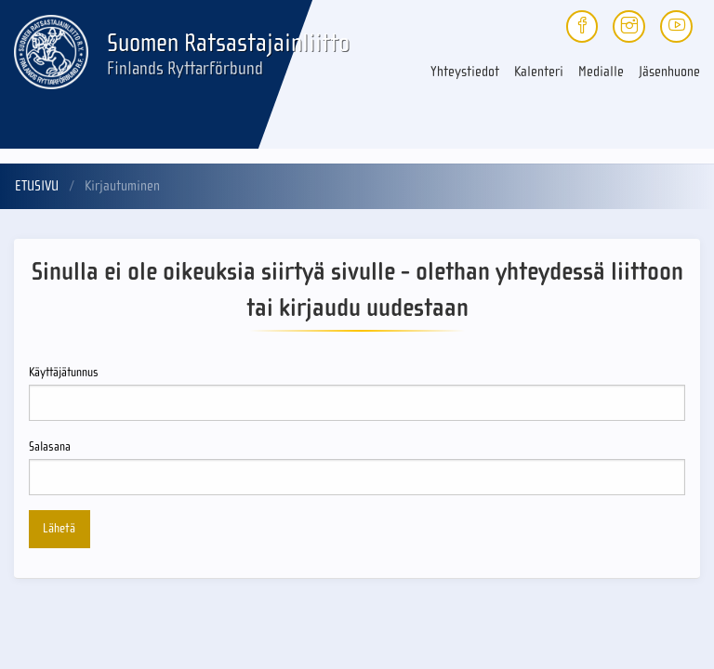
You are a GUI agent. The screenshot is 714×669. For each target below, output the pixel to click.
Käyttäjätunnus (357, 393)
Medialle (601, 71)
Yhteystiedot (464, 71)
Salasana (357, 467)
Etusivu (37, 185)
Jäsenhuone (669, 71)
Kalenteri (538, 71)
